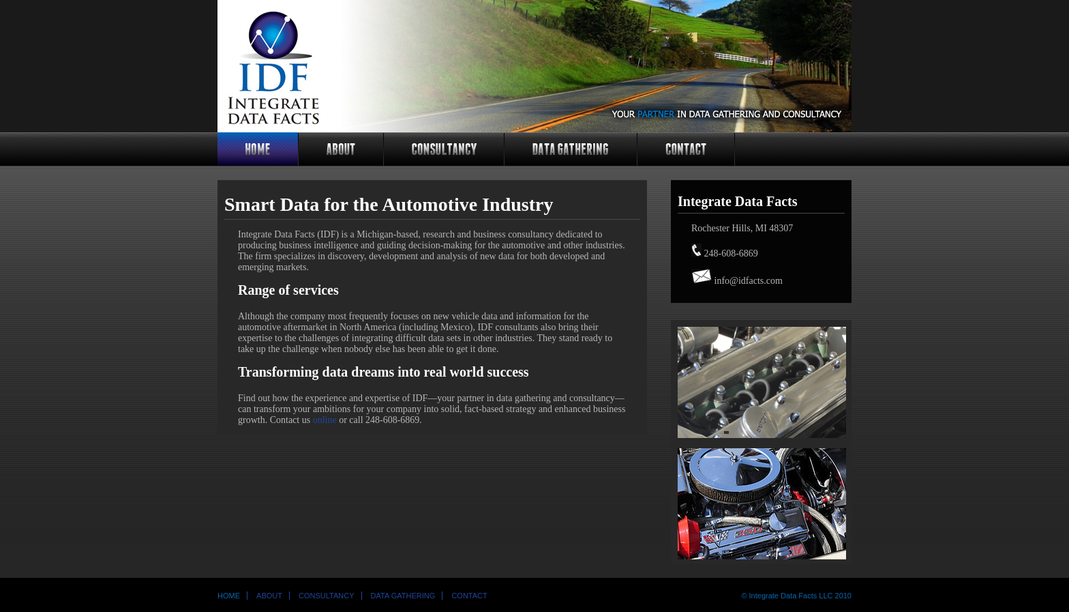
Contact (469, 596)
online (325, 420)
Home (228, 596)
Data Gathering (403, 596)
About (269, 596)
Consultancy (327, 596)
